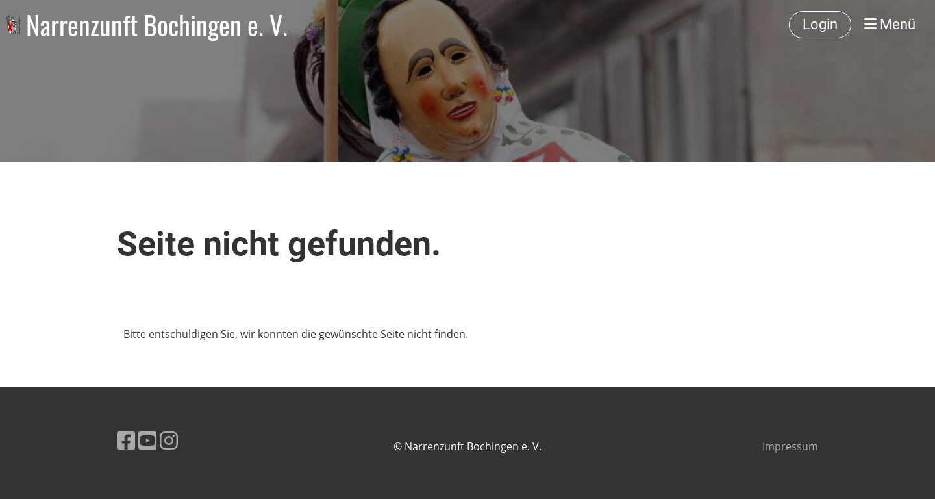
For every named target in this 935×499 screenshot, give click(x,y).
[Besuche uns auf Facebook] (126, 440)
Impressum (790, 446)
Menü (890, 24)
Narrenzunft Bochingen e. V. (157, 24)
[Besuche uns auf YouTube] (147, 440)
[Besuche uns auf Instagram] (169, 440)
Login (820, 24)
